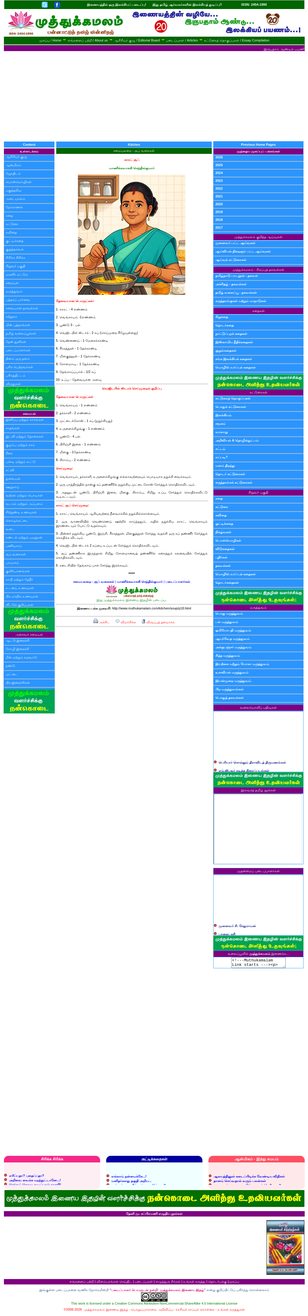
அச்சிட (101, 622)
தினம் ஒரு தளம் (18, 358)
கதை (9, 215)
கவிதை (11, 232)
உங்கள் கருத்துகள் (231, 1311)
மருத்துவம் (14, 291)
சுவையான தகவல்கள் (22, 308)
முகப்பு (234, 1283)
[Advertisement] (154, 96)
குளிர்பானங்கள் (18, 571)
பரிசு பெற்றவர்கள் (19, 367)
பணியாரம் (14, 546)
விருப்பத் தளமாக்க (158, 622)
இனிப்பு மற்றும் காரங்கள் (25, 419)
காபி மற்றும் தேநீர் (19, 579)
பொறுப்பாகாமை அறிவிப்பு (152, 1311)
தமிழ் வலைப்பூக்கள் (21, 333)
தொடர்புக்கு (217, 1283)
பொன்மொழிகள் (19, 182)
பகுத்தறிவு (13, 190)
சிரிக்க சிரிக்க (15, 257)
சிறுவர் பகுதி (15, 266)
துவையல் (13, 478)
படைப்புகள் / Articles (182, 40)
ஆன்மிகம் (13, 165)
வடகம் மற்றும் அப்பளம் (24, 503)
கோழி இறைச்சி (17, 649)
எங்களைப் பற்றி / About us (88, 40)
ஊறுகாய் (12, 487)
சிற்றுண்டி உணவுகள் (21, 512)
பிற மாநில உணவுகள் (22, 596)
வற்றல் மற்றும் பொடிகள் (24, 495)
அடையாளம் (15, 198)
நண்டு (10, 665)
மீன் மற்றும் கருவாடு (21, 657)
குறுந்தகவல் (15, 249)
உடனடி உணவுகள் (20, 588)
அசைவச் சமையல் (29, 634)
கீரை (9, 453)
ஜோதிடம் (13, 173)
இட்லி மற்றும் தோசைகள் (24, 436)
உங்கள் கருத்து (194, 1283)
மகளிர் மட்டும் (17, 274)
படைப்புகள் (144, 1283)
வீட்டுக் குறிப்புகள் (19, 604)
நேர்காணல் (14, 207)
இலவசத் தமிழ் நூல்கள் (258, 790)
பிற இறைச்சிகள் (18, 682)
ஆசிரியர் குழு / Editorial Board (137, 40)
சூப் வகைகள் (16, 554)
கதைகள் (258, 311)
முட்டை (12, 674)
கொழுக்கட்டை (17, 520)
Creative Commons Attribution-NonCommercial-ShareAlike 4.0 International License (176, 1305)
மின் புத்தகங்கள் (18, 325)
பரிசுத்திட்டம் (16, 375)
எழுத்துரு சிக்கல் (168, 1283)
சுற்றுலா (11, 316)
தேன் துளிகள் (16, 342)
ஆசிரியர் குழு (16, 156)
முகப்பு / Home (50, 40)
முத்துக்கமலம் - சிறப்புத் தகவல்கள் (259, 269)
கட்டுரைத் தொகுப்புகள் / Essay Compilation (236, 40)
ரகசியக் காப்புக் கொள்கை (195, 1311)
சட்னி (10, 470)
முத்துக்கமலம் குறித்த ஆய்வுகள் (258, 237)
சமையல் (12, 283)
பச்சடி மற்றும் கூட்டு (20, 461)
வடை (10, 529)
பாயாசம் (12, 562)
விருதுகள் (13, 384)
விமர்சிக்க (125, 622)
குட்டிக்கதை (14, 241)
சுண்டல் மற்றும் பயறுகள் (24, 537)
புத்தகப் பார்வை (18, 299)
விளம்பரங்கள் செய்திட (114, 1283)
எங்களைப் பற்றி (81, 1283)
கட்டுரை (12, 224)
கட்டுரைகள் (258, 392)
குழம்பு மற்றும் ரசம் (20, 445)
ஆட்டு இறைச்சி (17, 640)
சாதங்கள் (13, 428)
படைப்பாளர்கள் (18, 350)
